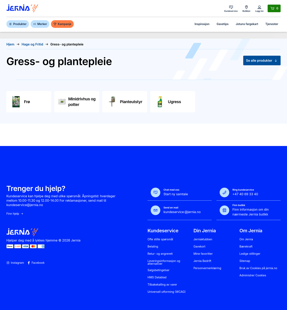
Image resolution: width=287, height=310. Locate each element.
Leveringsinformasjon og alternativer (163, 262)
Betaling (152, 246)
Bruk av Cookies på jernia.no (258, 268)
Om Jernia (246, 239)
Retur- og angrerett (160, 253)
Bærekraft (245, 246)
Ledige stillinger (249, 253)
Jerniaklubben (202, 239)
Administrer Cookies (252, 275)
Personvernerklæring (207, 268)
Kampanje (62, 24)
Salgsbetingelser (158, 270)
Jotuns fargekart (247, 24)
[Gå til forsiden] (22, 8)
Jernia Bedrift (202, 261)
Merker (40, 24)
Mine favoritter (203, 253)
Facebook (36, 262)
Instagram (15, 262)
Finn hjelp (15, 213)
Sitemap (244, 261)
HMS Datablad (156, 277)
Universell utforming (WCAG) (166, 291)
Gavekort (199, 246)
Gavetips (223, 24)
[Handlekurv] (274, 8)
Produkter (18, 24)
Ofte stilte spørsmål (160, 239)
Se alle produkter (262, 60)
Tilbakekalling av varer (162, 284)
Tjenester (271, 24)
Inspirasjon (201, 24)
